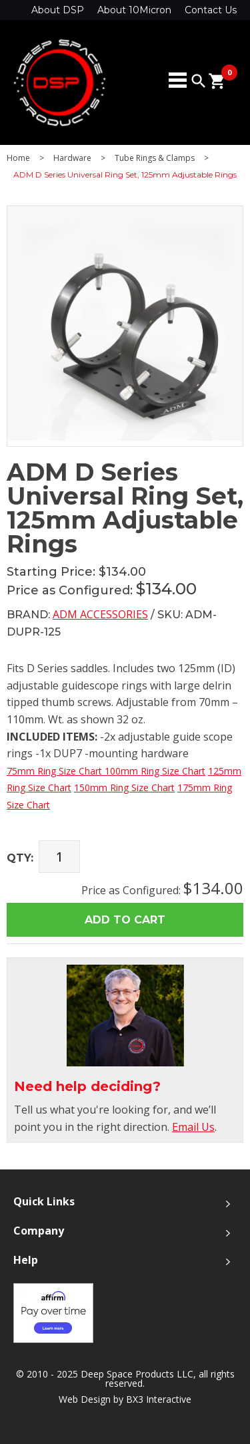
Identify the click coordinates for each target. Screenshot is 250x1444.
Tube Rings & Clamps (155, 158)
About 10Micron (134, 10)
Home (18, 158)
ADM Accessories (100, 614)
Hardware (72, 158)
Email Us (193, 1127)
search (198, 81)
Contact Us (211, 10)
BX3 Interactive (158, 1399)
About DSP (57, 10)
